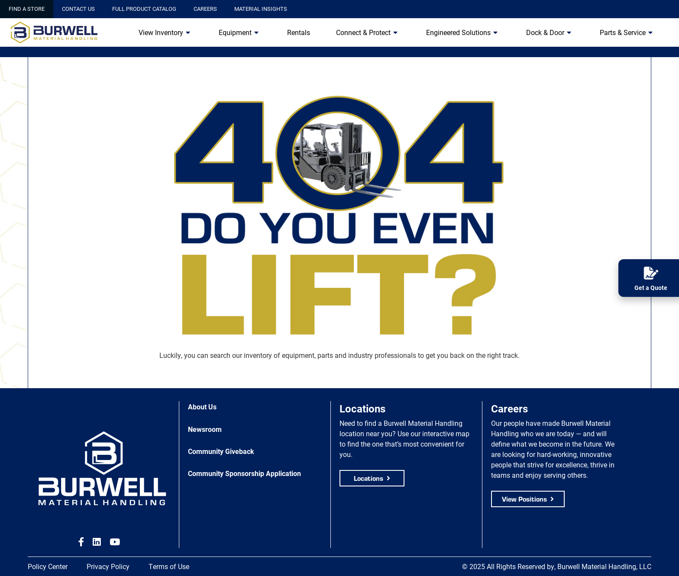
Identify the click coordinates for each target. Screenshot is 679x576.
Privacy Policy (108, 566)
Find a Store (27, 9)
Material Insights (260, 9)
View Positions (524, 498)
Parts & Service (623, 32)
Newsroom (205, 429)
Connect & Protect (363, 32)
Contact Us (78, 9)
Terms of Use (169, 566)
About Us (202, 406)
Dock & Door (545, 32)
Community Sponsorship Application (244, 473)
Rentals (298, 32)
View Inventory (161, 32)
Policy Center (48, 566)
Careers (205, 9)
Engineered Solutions (458, 32)
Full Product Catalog (144, 9)
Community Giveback (221, 451)
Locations (368, 478)
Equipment (235, 32)
